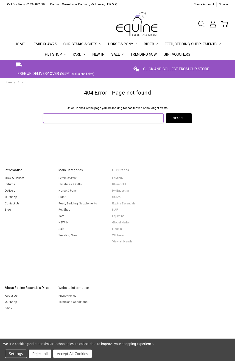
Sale (117, 54)
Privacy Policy (67, 295)
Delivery (10, 190)
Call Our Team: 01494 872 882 (26, 4)
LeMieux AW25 (43, 44)
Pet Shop (55, 54)
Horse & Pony (122, 44)
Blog (8, 209)
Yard (79, 54)
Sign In (223, 4)
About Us (11, 295)
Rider (151, 44)
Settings (16, 353)
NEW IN (98, 54)
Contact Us (12, 203)
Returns (10, 184)
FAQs (8, 308)
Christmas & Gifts (82, 44)
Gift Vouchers (177, 54)
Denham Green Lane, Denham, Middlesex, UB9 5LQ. (84, 4)
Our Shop (11, 197)
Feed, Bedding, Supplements (193, 44)
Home (19, 44)
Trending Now (144, 54)
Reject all (40, 353)
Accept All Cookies (72, 353)
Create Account (204, 4)
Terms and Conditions (73, 302)
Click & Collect (14, 178)
